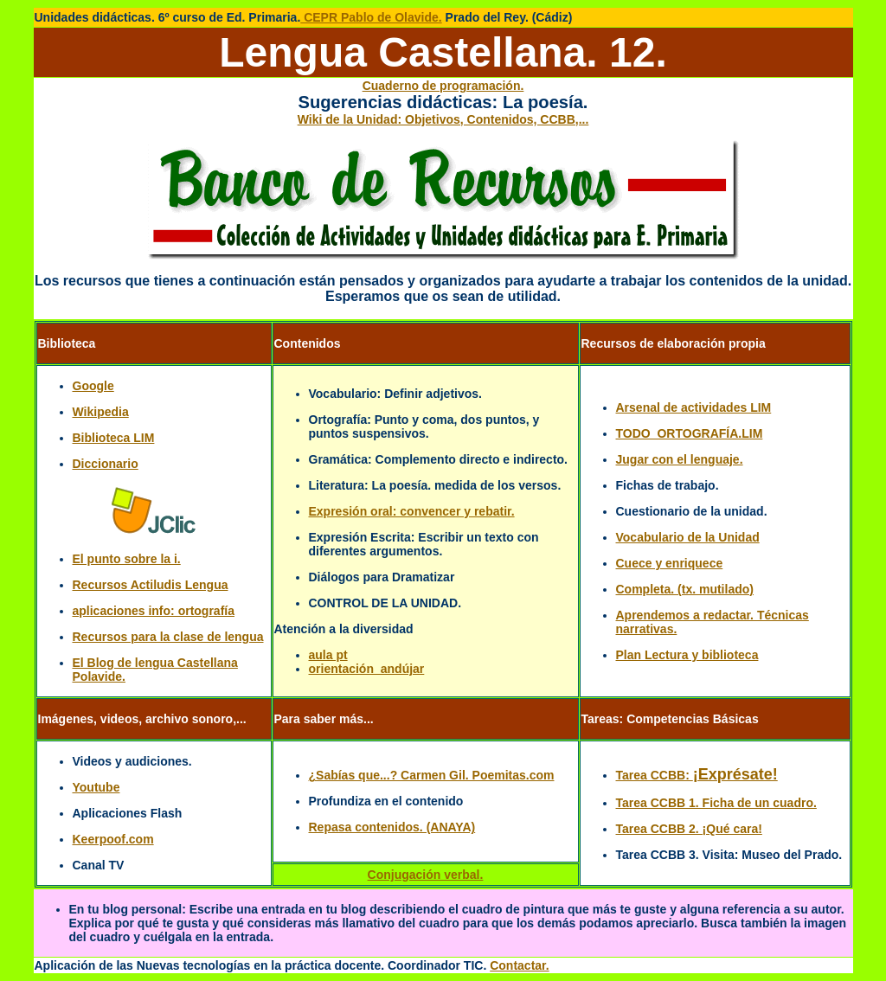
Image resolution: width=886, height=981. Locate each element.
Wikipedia (101, 412)
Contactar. (519, 965)
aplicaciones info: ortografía (153, 611)
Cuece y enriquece (669, 563)
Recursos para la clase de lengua (168, 637)
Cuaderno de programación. (443, 86)
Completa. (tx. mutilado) (685, 589)
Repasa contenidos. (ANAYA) (392, 827)
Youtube (96, 787)
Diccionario (105, 464)
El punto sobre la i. (127, 559)
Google (93, 386)
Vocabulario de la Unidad (688, 537)
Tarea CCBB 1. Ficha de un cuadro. (716, 803)
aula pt (328, 655)
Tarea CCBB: (697, 775)
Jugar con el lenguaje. (679, 459)
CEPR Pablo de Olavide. (370, 17)
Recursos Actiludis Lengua (150, 585)
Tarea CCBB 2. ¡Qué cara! (689, 829)
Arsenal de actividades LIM (694, 407)
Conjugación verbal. (426, 875)
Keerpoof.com (113, 839)
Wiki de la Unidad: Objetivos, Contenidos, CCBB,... (443, 119)
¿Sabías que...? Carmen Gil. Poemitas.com (432, 775)
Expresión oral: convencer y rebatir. (412, 511)
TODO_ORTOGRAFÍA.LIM (689, 433)
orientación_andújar (367, 669)
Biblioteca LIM (114, 438)
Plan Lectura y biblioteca (687, 655)
